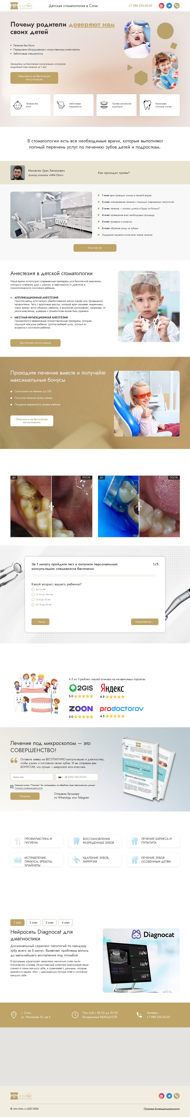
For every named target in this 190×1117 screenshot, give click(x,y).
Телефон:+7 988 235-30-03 (158, 1015)
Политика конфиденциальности (29, 788)
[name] (31, 777)
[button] (34, 78)
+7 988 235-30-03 (140, 6)
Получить (25, 796)
